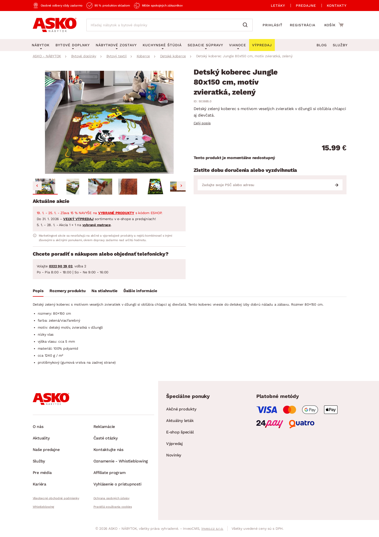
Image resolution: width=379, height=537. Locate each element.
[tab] (38, 292)
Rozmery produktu (67, 290)
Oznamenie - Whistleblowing (120, 461)
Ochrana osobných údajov (111, 498)
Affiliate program (109, 472)
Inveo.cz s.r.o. (212, 528)
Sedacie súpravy (205, 45)
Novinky (173, 455)
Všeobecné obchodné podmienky (56, 498)
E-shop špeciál (180, 432)
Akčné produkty (181, 409)
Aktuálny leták (180, 420)
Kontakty (337, 5)
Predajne (306, 5)
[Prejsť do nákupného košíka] (334, 25)
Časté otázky (105, 438)
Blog (322, 45)
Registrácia (302, 25)
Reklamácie (104, 426)
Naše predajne (46, 449)
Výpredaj (174, 443)
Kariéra (39, 484)
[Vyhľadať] (246, 25)
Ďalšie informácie (140, 290)
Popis (38, 290)
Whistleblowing (43, 506)
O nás (38, 426)
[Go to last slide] (37, 185)
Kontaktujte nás (108, 449)
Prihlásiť (273, 25)
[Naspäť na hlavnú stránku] (54, 25)
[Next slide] (181, 185)
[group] (109, 122)
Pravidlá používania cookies (112, 506)
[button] (45, 187)
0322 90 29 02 (60, 266)
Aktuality (41, 438)
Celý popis (202, 123)
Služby (340, 45)
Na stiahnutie (104, 290)
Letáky (278, 5)
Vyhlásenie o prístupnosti (117, 484)
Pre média (42, 472)
